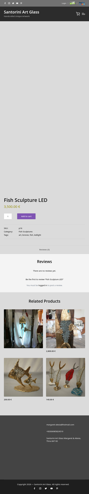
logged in (42, 285)
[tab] (44, 249)
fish (31, 235)
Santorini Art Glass (21, 12)
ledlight (37, 235)
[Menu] (83, 14)
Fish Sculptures (26, 231)
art (20, 235)
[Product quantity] (8, 216)
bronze (25, 235)
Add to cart (26, 216)
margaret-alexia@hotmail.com (60, 424)
